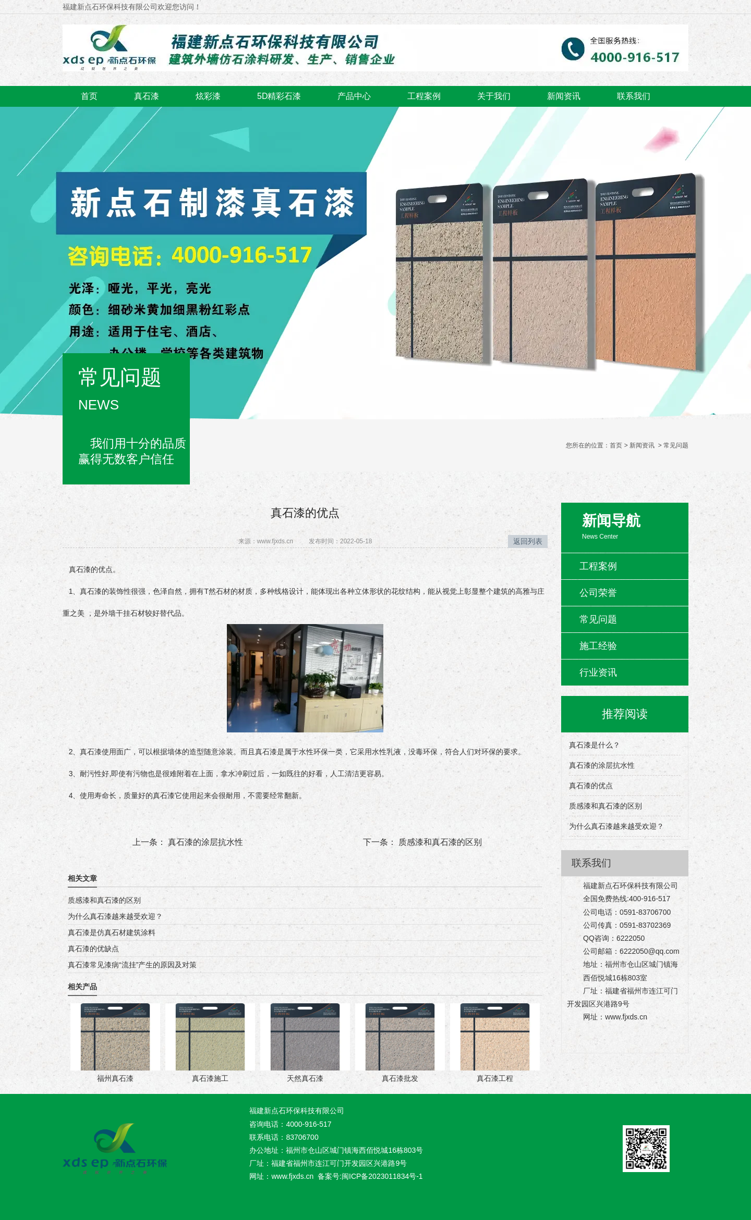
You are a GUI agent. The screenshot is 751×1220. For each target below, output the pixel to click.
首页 (89, 96)
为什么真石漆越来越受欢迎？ (115, 916)
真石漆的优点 (591, 785)
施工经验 (598, 646)
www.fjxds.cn (275, 541)
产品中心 (354, 96)
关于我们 (494, 96)
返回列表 (527, 541)
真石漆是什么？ (594, 745)
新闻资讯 (563, 96)
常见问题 (598, 619)
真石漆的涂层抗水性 (204, 842)
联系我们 (633, 96)
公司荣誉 (598, 593)
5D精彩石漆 (279, 96)
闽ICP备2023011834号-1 (382, 1176)
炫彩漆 (208, 96)
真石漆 (146, 96)
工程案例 (424, 96)
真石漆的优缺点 (93, 948)
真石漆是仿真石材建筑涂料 (111, 932)
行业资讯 (598, 672)
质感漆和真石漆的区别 (439, 842)
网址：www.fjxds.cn (281, 1176)
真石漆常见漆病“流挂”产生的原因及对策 (132, 965)
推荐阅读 (625, 713)
